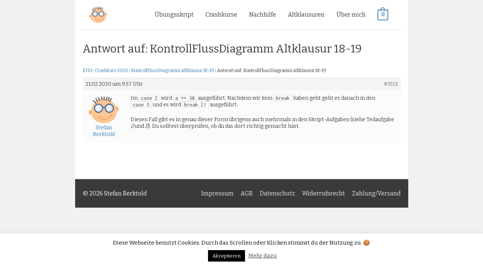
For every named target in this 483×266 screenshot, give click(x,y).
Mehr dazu (262, 255)
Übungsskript (174, 14)
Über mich (351, 14)
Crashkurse (221, 14)
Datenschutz (277, 193)
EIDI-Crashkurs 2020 (105, 70)
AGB (247, 193)
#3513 (391, 84)
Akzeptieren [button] (226, 256)
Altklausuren (306, 14)
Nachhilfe (262, 14)
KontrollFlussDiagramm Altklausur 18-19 (172, 70)
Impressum (217, 193)
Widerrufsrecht (323, 193)
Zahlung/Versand (376, 193)
